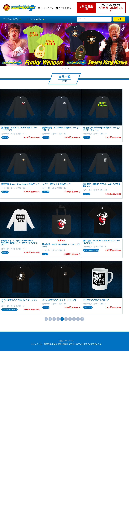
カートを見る (63, 8)
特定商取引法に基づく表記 (55, 343)
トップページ (46, 8)
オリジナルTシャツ (93, 343)
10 (82, 318)
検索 (119, 19)
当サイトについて (76, 343)
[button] (62, 68)
